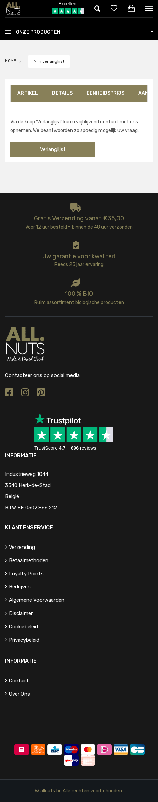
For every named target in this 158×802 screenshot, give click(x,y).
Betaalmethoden (28, 560)
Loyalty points (26, 574)
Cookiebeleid (23, 627)
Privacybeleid (24, 640)
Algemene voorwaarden (36, 600)
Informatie (21, 661)
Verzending (22, 547)
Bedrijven (20, 587)
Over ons (19, 694)
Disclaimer (21, 613)
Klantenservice (29, 527)
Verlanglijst (53, 149)
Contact (19, 680)
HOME (10, 60)
